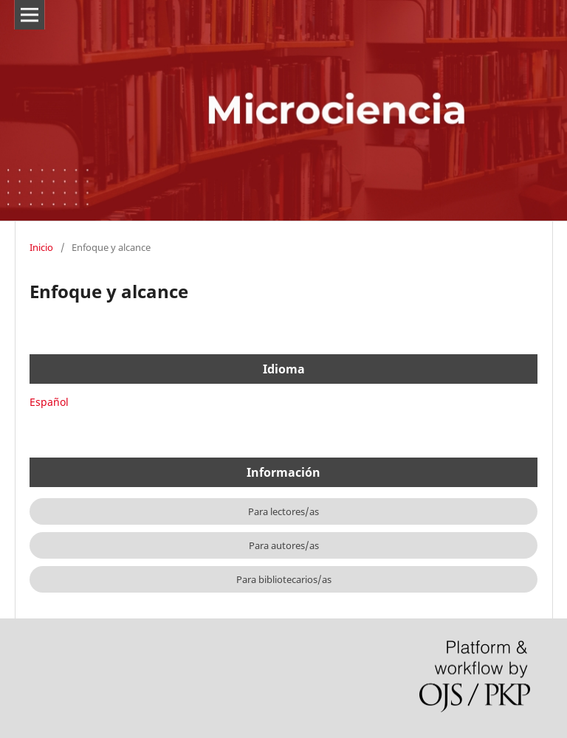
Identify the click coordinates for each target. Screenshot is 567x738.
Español (49, 402)
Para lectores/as (283, 511)
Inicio (41, 247)
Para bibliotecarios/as (283, 579)
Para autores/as (284, 545)
